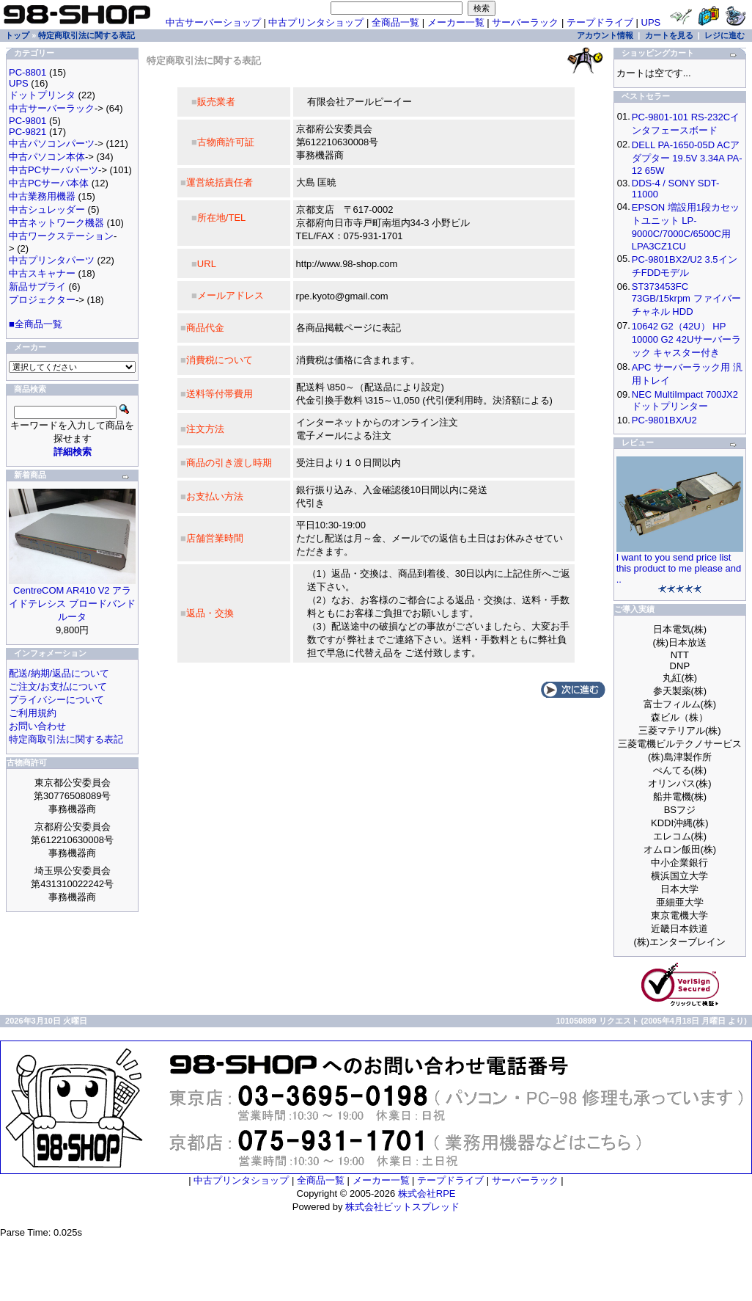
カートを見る (669, 35)
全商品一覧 (395, 22)
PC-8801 (27, 72)
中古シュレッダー (47, 209)
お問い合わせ (37, 726)
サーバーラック (525, 22)
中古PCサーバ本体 (49, 183)
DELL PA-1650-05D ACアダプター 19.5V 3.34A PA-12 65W (687, 157)
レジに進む (724, 35)
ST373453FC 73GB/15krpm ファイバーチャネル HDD (686, 299)
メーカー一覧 (455, 22)
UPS (651, 22)
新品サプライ (37, 286)
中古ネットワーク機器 (56, 222)
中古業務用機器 (42, 196)
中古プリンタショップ (316, 22)
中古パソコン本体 (47, 156)
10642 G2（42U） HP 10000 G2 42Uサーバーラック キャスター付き (687, 339)
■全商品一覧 (35, 323)
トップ (17, 35)
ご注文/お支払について (58, 686)
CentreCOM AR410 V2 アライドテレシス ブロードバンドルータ (72, 603)
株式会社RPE (427, 1193)
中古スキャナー (42, 273)
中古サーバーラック (52, 108)
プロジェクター (42, 299)
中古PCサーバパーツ (53, 169)
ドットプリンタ (42, 95)
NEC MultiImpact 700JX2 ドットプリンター (685, 400)
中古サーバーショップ (213, 22)
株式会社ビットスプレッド (402, 1206)
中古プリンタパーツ (52, 260)
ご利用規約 (32, 712)
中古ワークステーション (61, 235)
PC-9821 (27, 131)
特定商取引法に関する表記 (86, 35)
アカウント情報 (605, 35)
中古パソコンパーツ (52, 143)
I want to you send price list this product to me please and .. (679, 568)
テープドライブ (600, 22)
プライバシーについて (56, 699)
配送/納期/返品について (59, 673)
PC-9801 (27, 120)
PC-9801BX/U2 (664, 420)
